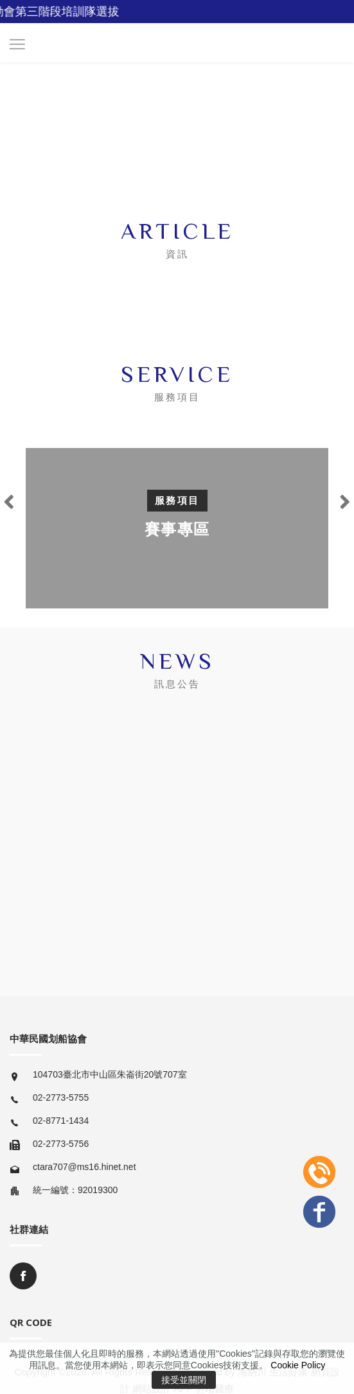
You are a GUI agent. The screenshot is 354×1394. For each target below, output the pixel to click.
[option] (177, 528)
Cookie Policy (297, 1365)
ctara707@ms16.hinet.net (84, 1167)
